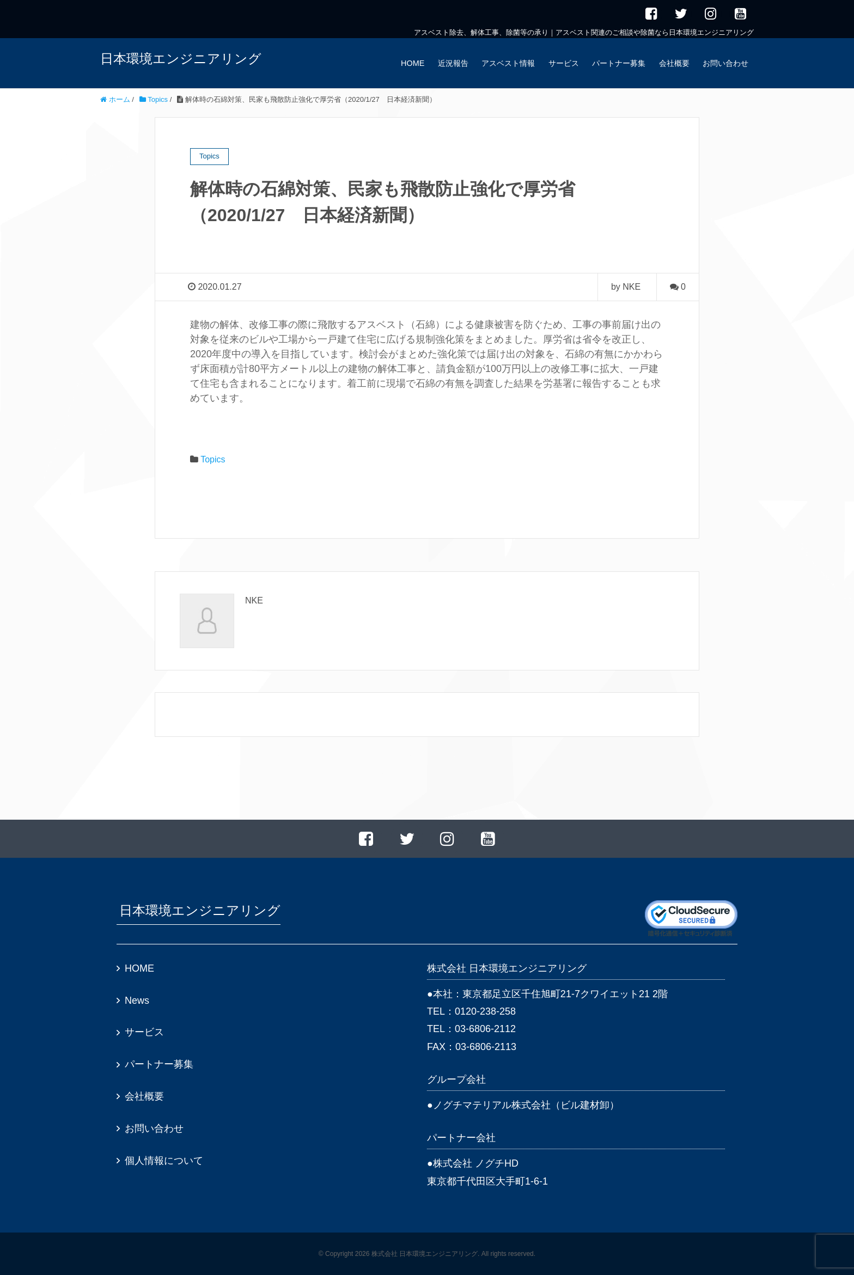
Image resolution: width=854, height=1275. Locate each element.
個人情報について (164, 1160)
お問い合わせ (725, 63)
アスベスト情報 (508, 63)
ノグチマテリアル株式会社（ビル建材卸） (526, 1105)
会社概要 (674, 63)
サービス (563, 63)
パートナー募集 (618, 63)
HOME (412, 63)
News (137, 1000)
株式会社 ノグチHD (475, 1163)
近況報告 (453, 63)
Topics (212, 459)
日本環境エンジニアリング (180, 58)
